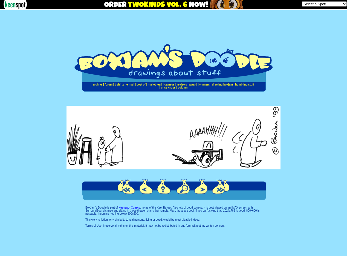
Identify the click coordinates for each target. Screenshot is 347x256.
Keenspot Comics (129, 207)
